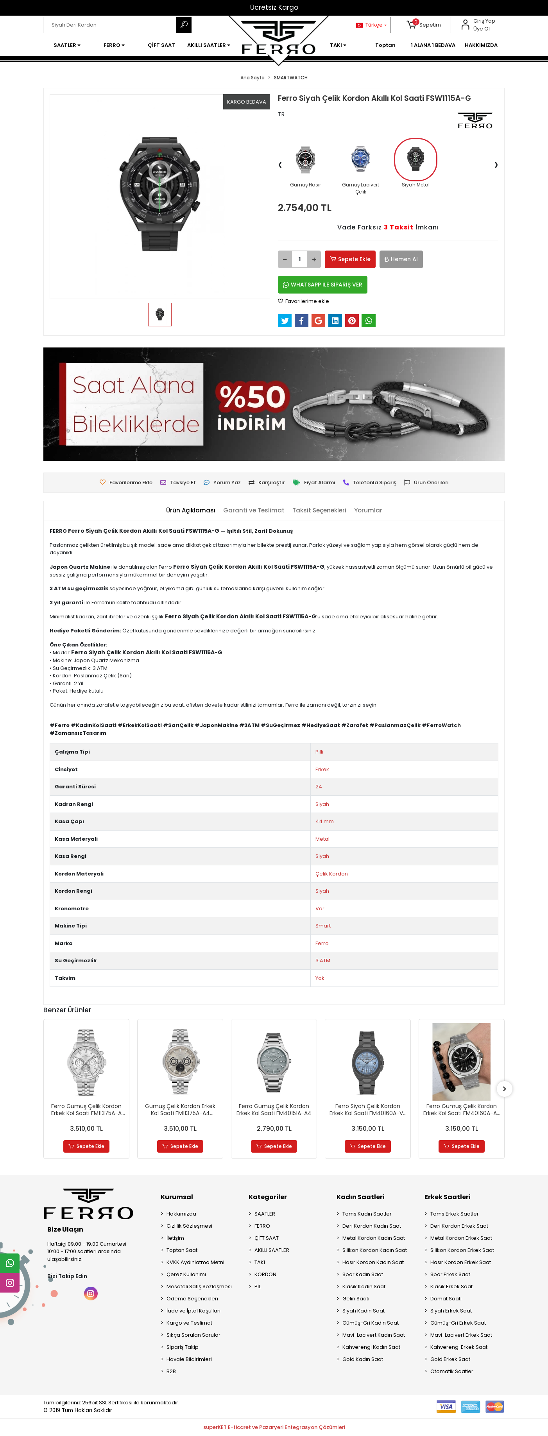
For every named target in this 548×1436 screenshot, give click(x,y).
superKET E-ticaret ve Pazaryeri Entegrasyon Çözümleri (274, 1427)
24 (318, 786)
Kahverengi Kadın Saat (371, 1347)
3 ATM (322, 960)
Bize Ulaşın (65, 1229)
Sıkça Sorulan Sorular (193, 1335)
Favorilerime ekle (303, 301)
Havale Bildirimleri (189, 1359)
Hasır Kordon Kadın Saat (373, 1262)
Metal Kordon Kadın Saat (373, 1238)
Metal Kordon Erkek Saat (461, 1238)
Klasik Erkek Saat (451, 1286)
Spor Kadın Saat (362, 1274)
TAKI (259, 1262)
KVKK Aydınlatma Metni (195, 1262)
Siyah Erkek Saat (451, 1310)
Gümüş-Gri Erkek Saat (458, 1323)
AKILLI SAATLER (271, 1250)
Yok (319, 978)
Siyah (322, 804)
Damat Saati (446, 1298)
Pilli (319, 752)
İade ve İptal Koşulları (193, 1310)
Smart (323, 925)
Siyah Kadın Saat (363, 1310)
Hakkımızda (181, 1214)
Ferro (322, 943)
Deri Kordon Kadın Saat (371, 1226)
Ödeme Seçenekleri (192, 1298)
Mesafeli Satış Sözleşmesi (199, 1286)
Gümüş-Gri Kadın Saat (370, 1323)
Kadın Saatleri (361, 1196)
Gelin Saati (355, 1298)
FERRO (262, 1226)
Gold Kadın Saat (362, 1359)
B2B (171, 1371)
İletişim (175, 1238)
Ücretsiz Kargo (274, 7)
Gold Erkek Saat (450, 1359)
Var (319, 908)
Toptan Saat (182, 1250)
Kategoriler (268, 1196)
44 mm (324, 821)
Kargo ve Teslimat (189, 1323)
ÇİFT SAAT (266, 1238)
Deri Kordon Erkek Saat (459, 1226)
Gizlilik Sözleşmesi (189, 1226)
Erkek (322, 769)
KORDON (265, 1274)
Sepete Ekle (350, 259)
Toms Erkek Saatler (454, 1214)
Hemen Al (401, 259)
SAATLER (264, 1214)
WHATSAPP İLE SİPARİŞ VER (322, 284)
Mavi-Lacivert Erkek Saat (461, 1335)
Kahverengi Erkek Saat (458, 1347)
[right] (505, 1089)
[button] (424, 25)
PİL (257, 1286)
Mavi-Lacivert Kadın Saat (373, 1335)
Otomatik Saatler (451, 1371)
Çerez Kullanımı (186, 1274)
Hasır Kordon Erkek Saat (460, 1262)
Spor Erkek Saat (450, 1274)
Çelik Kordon (331, 873)
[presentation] (280, 164)
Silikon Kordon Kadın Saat (374, 1250)
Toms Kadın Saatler (367, 1214)
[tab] (190, 510)
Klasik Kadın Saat (363, 1286)
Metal (322, 839)
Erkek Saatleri (447, 1196)
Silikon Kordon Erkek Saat (462, 1250)
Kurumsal (177, 1196)
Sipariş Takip (183, 1347)
